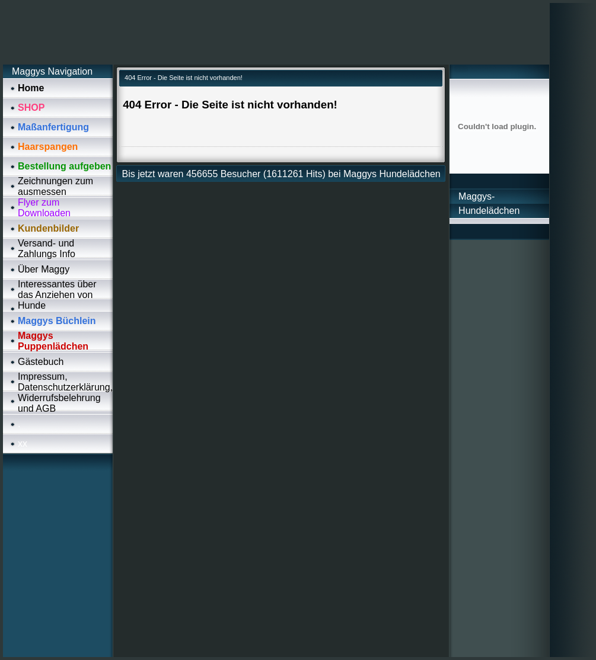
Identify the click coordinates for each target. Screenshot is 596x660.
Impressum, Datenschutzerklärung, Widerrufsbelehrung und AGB (65, 392)
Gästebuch (40, 362)
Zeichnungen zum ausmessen (55, 186)
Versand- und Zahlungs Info (46, 248)
